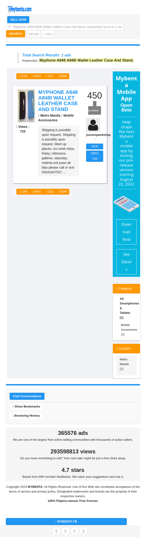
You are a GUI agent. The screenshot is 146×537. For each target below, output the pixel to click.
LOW (23, 76)
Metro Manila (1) (124, 364)
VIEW (94, 146)
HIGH (36, 76)
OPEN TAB (95, 156)
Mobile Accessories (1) (129, 329)
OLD (49, 76)
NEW (62, 76)
